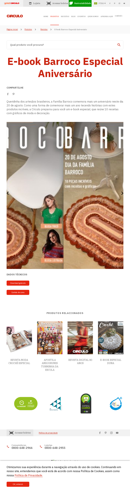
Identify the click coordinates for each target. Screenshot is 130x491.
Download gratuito (18, 283)
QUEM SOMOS (93, 16)
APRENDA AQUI (107, 16)
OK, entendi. (18, 484)
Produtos (28, 29)
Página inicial (12, 29)
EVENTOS (82, 16)
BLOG (73, 16)
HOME (46, 16)
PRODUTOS (54, 16)
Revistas (44, 29)
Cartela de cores (18, 292)
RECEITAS (65, 16)
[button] (9, 193)
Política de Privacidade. (29, 475)
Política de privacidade (48, 433)
